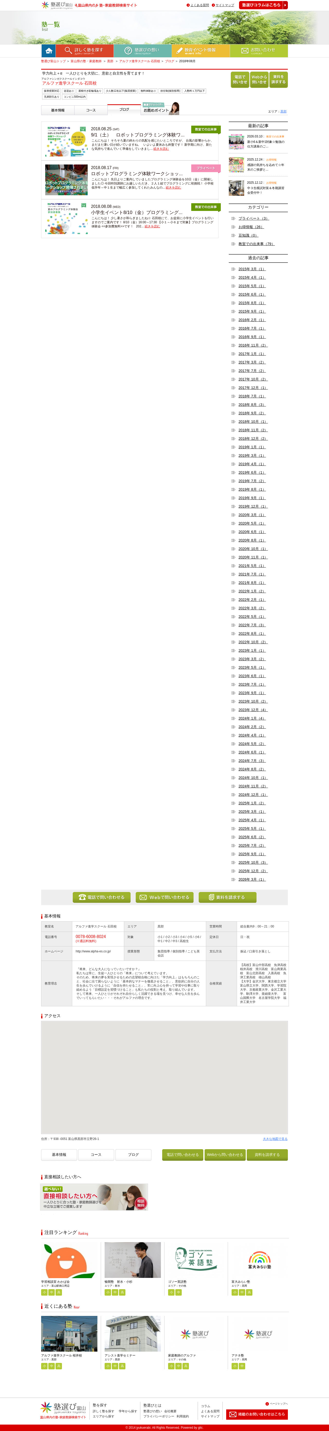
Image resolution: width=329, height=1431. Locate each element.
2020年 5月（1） (252, 523)
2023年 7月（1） (252, 684)
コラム (205, 1406)
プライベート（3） (254, 218)
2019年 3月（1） (252, 455)
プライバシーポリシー (158, 1416)
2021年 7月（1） (252, 574)
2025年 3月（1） (252, 812)
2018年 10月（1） (253, 422)
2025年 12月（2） (253, 871)
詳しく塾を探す (103, 1411)
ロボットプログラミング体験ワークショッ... (137, 173)
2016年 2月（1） (252, 320)
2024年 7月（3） (252, 761)
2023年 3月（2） (252, 659)
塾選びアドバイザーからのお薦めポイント (159, 121)
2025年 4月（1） (252, 820)
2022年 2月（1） (252, 600)
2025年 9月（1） (252, 854)
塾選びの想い (152, 1411)
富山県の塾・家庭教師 (86, 61)
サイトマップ (225, 5)
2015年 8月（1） (252, 303)
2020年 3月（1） (252, 515)
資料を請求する (267, 1155)
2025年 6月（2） (252, 837)
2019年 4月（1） (252, 464)
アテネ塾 (238, 1355)
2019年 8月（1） (252, 489)
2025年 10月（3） (253, 862)
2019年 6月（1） (252, 472)
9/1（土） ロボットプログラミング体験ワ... (138, 134)
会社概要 (170, 1411)
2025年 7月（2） (252, 845)
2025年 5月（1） (252, 828)
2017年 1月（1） (252, 354)
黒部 (110, 61)
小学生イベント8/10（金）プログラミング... (136, 212)
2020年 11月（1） (253, 557)
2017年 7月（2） (252, 371)
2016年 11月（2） (253, 345)
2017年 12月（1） (253, 388)
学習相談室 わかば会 (55, 1282)
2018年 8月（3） (252, 405)
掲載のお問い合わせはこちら (253, 1421)
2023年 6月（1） (252, 676)
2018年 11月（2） (253, 430)
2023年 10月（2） (253, 701)
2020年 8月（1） (252, 540)
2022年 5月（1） (252, 617)
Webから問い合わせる (225, 1155)
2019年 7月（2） (252, 481)
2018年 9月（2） (252, 413)
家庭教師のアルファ (182, 1355)
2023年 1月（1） (252, 650)
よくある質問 (199, 5)
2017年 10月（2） (253, 379)
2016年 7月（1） (252, 328)
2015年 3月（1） (252, 269)
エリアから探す (103, 1416)
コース (81, 117)
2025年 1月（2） (252, 803)
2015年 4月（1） (252, 277)
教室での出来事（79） (257, 244)
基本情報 (49, 117)
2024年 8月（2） (252, 769)
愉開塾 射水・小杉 (118, 1282)
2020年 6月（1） (252, 532)
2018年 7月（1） (252, 396)
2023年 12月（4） (253, 710)
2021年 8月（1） (252, 583)
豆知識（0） (249, 235)
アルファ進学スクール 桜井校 (61, 1355)
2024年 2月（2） (252, 727)
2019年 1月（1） (252, 447)
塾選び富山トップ (53, 61)
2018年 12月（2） (253, 438)
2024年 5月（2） (252, 744)
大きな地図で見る (275, 1139)
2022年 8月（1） (252, 633)
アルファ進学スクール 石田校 (139, 61)
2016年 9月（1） (252, 337)
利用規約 (183, 1416)
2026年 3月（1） (252, 879)
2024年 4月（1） (252, 735)
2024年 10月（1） (253, 778)
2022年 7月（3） (252, 625)
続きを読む (161, 149)
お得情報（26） (251, 227)
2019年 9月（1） (252, 498)
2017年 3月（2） (252, 362)
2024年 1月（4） (252, 718)
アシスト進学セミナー (120, 1355)
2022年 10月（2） (253, 642)
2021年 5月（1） (252, 566)
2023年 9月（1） (252, 693)
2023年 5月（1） (252, 667)
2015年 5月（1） (252, 286)
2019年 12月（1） (253, 506)
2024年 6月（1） (252, 752)
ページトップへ (279, 1403)
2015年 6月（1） (252, 294)
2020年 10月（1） (253, 549)
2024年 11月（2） (253, 786)
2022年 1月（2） (252, 591)
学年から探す (128, 1411)
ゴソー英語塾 (177, 1282)
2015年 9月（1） (252, 311)
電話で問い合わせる (183, 1155)
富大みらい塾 (241, 1282)
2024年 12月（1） (253, 795)
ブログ (169, 61)
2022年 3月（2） (252, 608)
